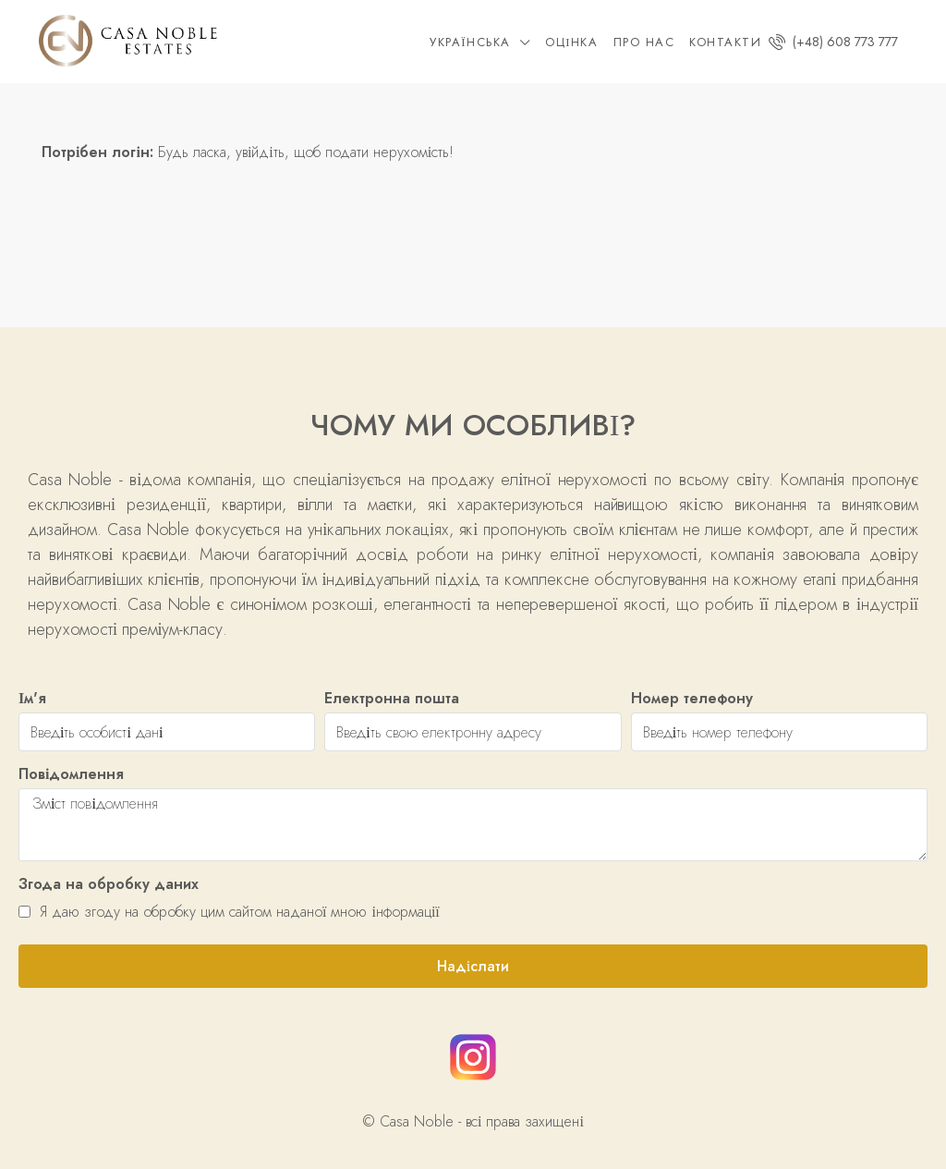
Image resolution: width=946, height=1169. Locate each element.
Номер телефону (692, 698)
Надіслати (473, 966)
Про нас (644, 42)
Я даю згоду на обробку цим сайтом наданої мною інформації (229, 911)
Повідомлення (71, 774)
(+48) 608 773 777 (833, 41)
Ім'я (32, 698)
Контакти (725, 42)
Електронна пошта (391, 698)
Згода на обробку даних (108, 884)
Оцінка (571, 42)
